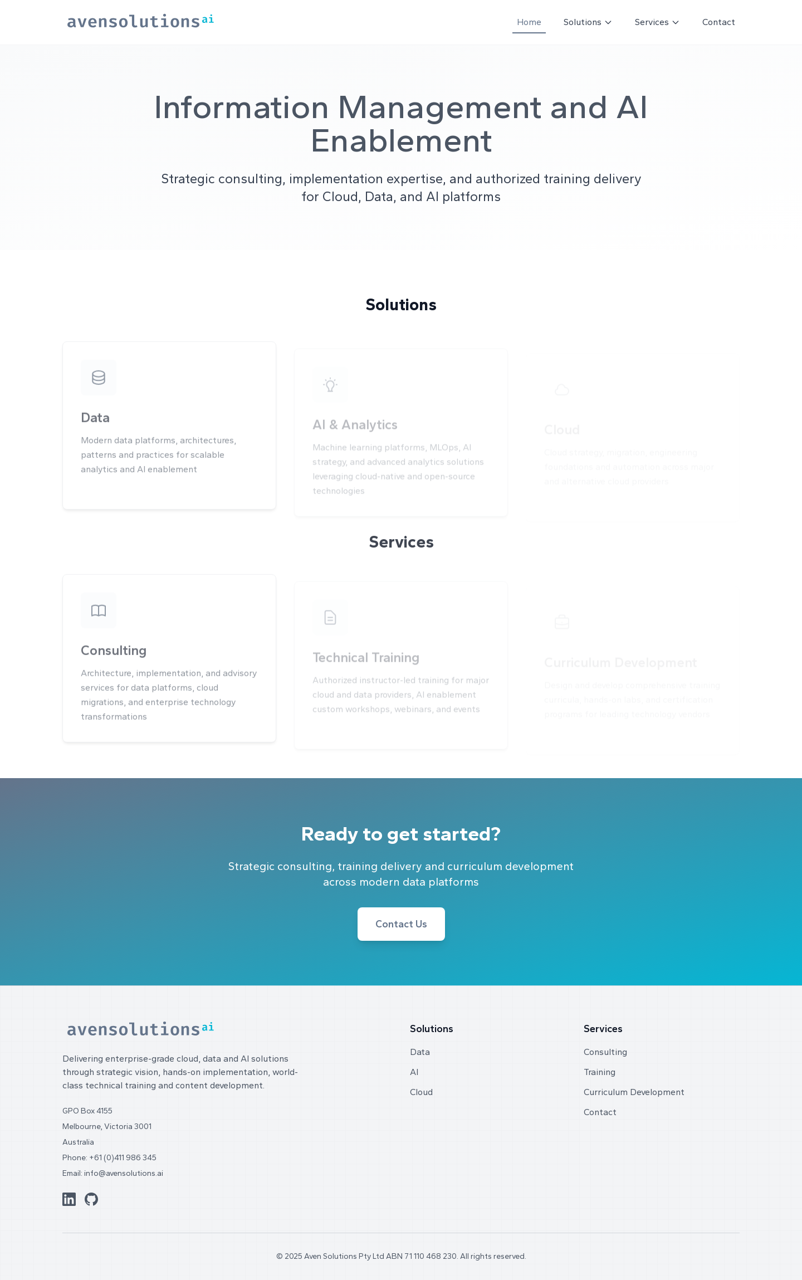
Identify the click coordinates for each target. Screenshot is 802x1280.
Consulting (605, 1052)
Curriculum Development (634, 1092)
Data (420, 1052)
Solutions (588, 22)
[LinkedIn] (69, 1199)
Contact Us (401, 924)
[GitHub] (91, 1199)
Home (529, 22)
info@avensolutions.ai (123, 1173)
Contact (718, 22)
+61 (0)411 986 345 (123, 1157)
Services (657, 22)
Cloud (421, 1092)
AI (414, 1072)
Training (599, 1072)
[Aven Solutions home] (140, 22)
